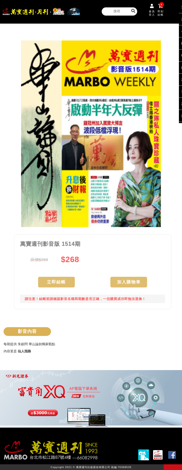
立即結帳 (59, 282)
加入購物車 (131, 282)
